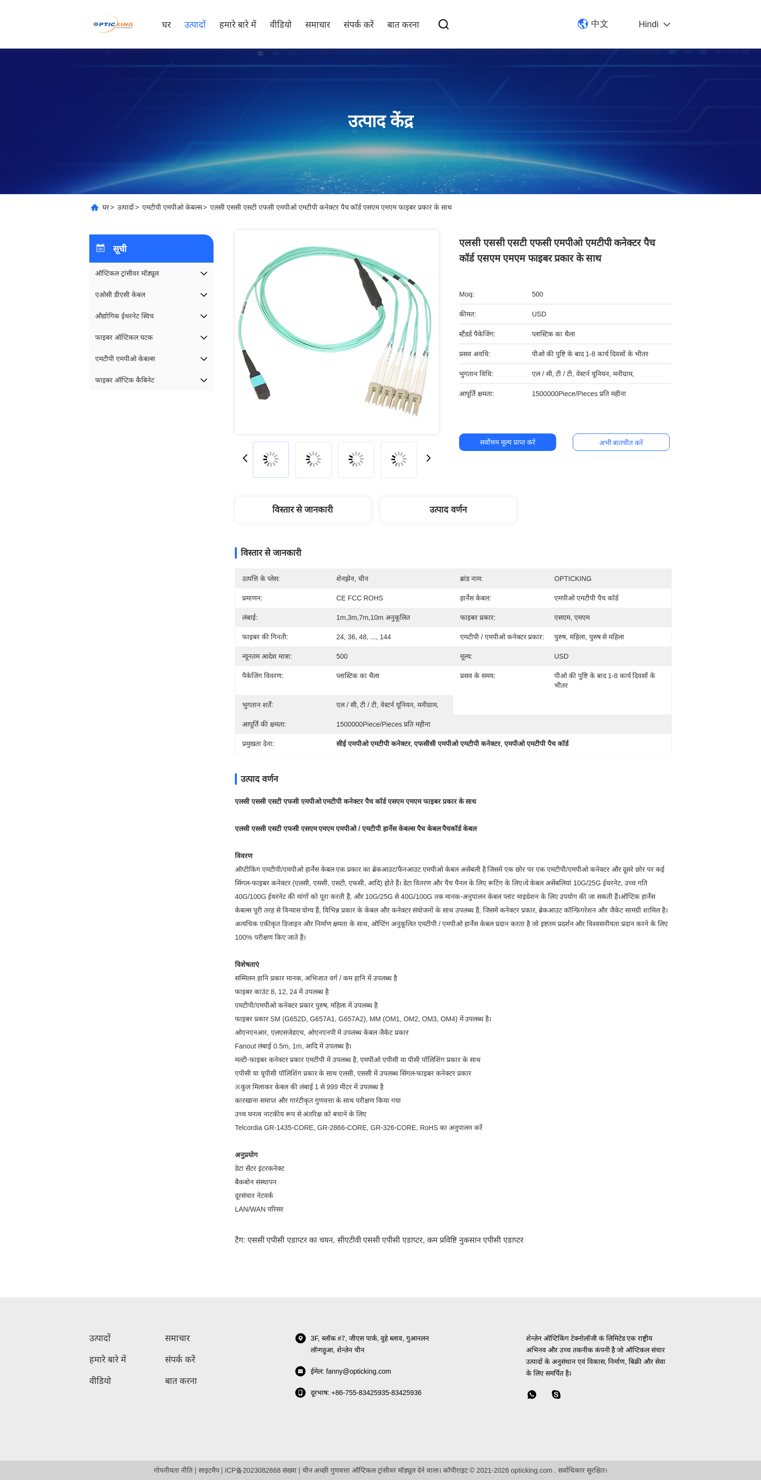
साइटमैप (209, 1470)
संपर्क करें (359, 25)
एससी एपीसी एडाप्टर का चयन (290, 1240)
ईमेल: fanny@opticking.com (343, 1371)
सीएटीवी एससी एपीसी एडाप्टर (380, 1240)
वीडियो (281, 25)
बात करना (403, 25)
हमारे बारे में (237, 25)
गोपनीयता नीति (173, 1470)
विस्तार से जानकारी (302, 510)
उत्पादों (195, 25)
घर (166, 25)
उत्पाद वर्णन (448, 510)
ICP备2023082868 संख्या (261, 1470)
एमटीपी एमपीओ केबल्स (172, 207)
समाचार (317, 25)
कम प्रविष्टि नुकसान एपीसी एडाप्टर (475, 1240)
